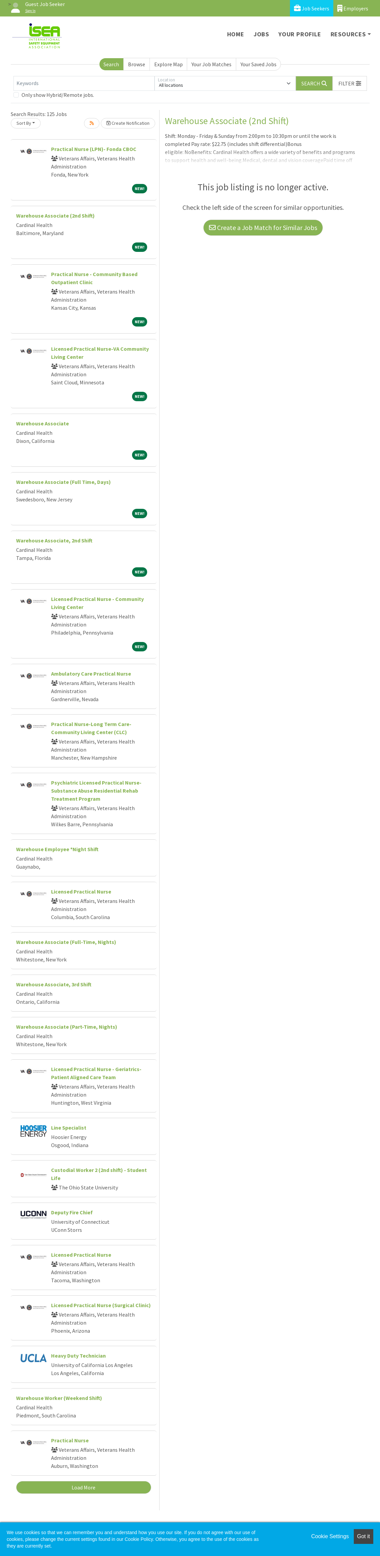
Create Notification (128, 123)
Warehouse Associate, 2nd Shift (54, 540)
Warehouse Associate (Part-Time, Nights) (66, 1026)
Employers (352, 8)
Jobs (261, 34)
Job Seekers (311, 8)
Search (111, 64)
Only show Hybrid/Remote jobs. (58, 94)
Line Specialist (68, 1127)
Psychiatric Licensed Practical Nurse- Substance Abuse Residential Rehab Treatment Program (96, 790)
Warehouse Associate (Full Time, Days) (63, 482)
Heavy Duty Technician (78, 1355)
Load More (83, 1487)
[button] (350, 83)
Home (235, 34)
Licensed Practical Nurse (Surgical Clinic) (101, 1305)
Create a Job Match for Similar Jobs (263, 227)
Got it (363, 1536)
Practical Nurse (70, 1440)
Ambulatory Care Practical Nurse (91, 673)
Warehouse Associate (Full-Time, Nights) (66, 942)
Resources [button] (348, 34)
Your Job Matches (211, 64)
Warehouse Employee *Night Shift (57, 849)
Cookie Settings (330, 1536)
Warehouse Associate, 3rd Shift (53, 984)
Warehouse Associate (42, 423)
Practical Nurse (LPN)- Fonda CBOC (93, 149)
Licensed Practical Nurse (81, 891)
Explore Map (168, 64)
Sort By (23, 123)
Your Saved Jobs (259, 64)
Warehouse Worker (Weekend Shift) (59, 1398)
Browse (136, 64)
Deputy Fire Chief (72, 1212)
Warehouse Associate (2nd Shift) (55, 215)
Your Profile (300, 34)
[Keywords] (84, 83)
